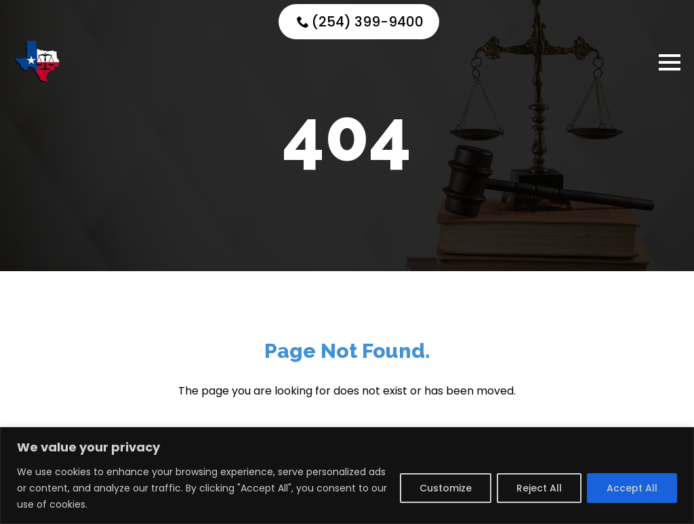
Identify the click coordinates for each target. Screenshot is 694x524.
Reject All (539, 488)
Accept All (632, 488)
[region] (347, 475)
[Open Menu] (669, 62)
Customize (446, 488)
